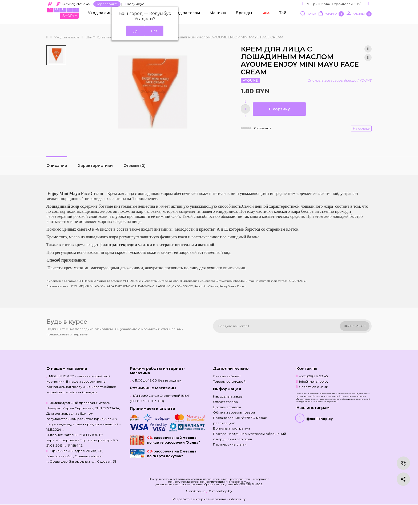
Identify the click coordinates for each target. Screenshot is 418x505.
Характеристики (95, 165)
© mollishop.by (220, 491)
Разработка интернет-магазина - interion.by (209, 499)
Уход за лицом (102, 19)
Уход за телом (186, 19)
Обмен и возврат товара (234, 412)
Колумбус (134, 4)
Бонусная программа (231, 428)
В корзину (279, 109)
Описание (56, 165)
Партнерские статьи (230, 444)
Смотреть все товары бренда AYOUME (340, 80)
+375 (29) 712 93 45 (75, 4)
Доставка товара (227, 407)
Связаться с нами (313, 387)
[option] (56, 55)
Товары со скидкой (229, 381)
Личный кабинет (227, 376)
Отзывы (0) (134, 165)
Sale (266, 19)
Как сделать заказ (228, 396)
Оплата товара (225, 402)
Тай (282, 19)
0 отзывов (262, 128)
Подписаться (354, 326)
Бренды (244, 19)
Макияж (218, 19)
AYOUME (250, 80)
